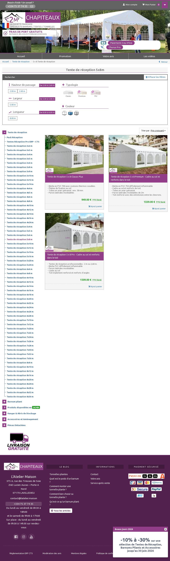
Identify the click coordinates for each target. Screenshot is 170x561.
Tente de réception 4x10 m (20, 205)
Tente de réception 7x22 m (20, 333)
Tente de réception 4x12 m (20, 209)
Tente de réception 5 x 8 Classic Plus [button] (65, 176)
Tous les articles (61, 510)
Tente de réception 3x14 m (20, 184)
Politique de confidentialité (108, 553)
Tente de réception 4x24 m (20, 222)
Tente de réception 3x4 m (19, 154)
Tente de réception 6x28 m (20, 316)
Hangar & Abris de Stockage (22, 413)
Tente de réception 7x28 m (20, 345)
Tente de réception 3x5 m (19, 158)
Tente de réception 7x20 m (20, 328)
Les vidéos (149, 56)
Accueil (21, 56)
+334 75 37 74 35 (17, 6)
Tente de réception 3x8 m (19, 167)
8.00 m (13, 118)
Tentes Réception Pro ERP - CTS (23, 141)
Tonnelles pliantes (59, 474)
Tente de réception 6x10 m (20, 277)
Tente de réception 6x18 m (20, 294)
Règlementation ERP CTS (21, 553)
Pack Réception (15, 137)
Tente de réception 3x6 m (19, 163)
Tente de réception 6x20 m (20, 299)
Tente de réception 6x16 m (20, 290)
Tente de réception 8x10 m (20, 367)
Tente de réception (21, 61)
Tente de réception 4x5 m (19, 192)
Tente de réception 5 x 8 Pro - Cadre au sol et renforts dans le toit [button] (73, 256)
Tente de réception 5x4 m (19, 226)
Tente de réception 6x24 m (20, 307)
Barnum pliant (15, 401)
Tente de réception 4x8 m (19, 201)
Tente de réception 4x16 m (20, 218)
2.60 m (22, 91)
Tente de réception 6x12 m (20, 282)
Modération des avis (52, 553)
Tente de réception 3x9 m (19, 171)
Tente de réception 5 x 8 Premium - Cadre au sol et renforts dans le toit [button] (135, 178)
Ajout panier (95, 206)
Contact (94, 474)
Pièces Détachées (17, 425)
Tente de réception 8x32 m (20, 392)
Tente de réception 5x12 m (20, 248)
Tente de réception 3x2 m (19, 146)
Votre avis (108, 56)
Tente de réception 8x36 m (20, 396)
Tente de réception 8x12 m (20, 371)
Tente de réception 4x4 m (19, 188)
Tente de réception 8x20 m (20, 379)
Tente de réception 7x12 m (20, 324)
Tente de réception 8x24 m (20, 384)
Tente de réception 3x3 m (19, 150)
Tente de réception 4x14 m (20, 214)
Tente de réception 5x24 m (20, 265)
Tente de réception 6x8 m (19, 273)
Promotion (65, 56)
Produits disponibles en (24, 407)
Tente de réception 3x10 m (20, 175)
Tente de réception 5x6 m (19, 235)
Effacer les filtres (155, 77)
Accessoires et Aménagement (23, 419)
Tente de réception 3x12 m (20, 180)
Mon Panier (150, 4)
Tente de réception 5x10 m (20, 243)
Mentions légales (78, 553)
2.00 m (13, 91)
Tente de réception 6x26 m (20, 311)
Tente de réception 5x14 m (20, 252)
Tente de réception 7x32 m (20, 354)
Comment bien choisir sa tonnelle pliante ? (61, 495)
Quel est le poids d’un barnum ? (64, 480)
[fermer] (165, 529)
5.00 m (13, 104)
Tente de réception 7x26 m (20, 341)
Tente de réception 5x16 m (20, 256)
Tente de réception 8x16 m (20, 375)
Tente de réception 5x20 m (20, 260)
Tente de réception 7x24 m (20, 337)
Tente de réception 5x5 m (19, 231)
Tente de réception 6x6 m (19, 269)
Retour (164, 62)
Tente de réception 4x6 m (19, 197)
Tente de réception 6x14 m (20, 286)
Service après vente (100, 483)
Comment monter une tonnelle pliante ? (60, 488)
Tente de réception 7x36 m (20, 358)
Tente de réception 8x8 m (19, 362)
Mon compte (128, 4)
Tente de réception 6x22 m (20, 303)
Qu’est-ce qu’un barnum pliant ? (64, 503)
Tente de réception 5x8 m (19, 239)
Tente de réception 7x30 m (20, 350)
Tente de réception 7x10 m (20, 320)
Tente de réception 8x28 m (20, 388)
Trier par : (153, 130)
